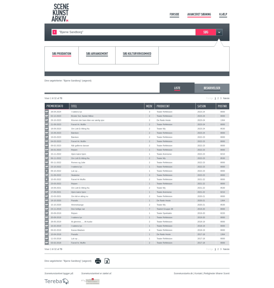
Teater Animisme (164, 154)
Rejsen (74, 150)
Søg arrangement (97, 54)
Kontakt (198, 273)
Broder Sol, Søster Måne (82, 116)
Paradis (74, 200)
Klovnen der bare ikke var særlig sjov (87, 120)
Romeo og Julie (78, 162)
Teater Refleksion (164, 112)
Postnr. (222, 106)
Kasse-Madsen (78, 230)
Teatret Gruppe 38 (165, 209)
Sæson (202, 106)
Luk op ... (75, 171)
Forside (174, 14)
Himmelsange (77, 205)
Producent (163, 106)
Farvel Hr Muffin (78, 179)
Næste (226, 98)
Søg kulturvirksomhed (137, 54)
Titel (74, 106)
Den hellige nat (78, 209)
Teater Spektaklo (164, 213)
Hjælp (223, 14)
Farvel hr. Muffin (78, 243)
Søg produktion (61, 54)
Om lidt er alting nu (79, 196)
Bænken (75, 133)
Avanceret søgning (199, 14)
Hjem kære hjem (78, 154)
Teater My (161, 129)
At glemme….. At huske (81, 222)
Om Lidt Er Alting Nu (80, 129)
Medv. (149, 106)
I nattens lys (76, 112)
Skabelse (75, 175)
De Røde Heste (164, 120)
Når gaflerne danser (80, 145)
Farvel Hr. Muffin (78, 124)
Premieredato (55, 106)
